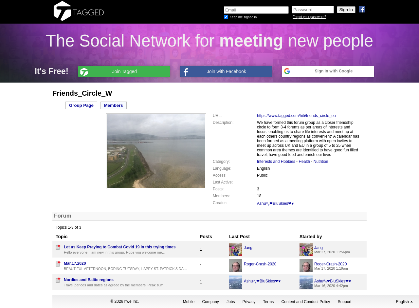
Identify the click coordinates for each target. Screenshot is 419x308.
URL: (217, 115)
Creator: (220, 203)
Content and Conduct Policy (306, 301)
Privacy (249, 301)
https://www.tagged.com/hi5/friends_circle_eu (296, 115)
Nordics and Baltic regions (89, 280)
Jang (248, 247)
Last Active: (223, 182)
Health (305, 161)
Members (113, 105)
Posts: (218, 189)
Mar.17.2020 (75, 263)
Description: (223, 122)
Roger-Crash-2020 (260, 264)
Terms (268, 301)
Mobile (188, 301)
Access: (220, 175)
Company (210, 301)
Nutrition (321, 161)
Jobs (231, 301)
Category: (221, 161)
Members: (221, 196)
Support (345, 301)
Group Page (81, 105)
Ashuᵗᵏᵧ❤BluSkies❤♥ (275, 203)
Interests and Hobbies (276, 161)
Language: (222, 168)
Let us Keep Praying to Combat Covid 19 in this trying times (119, 247)
